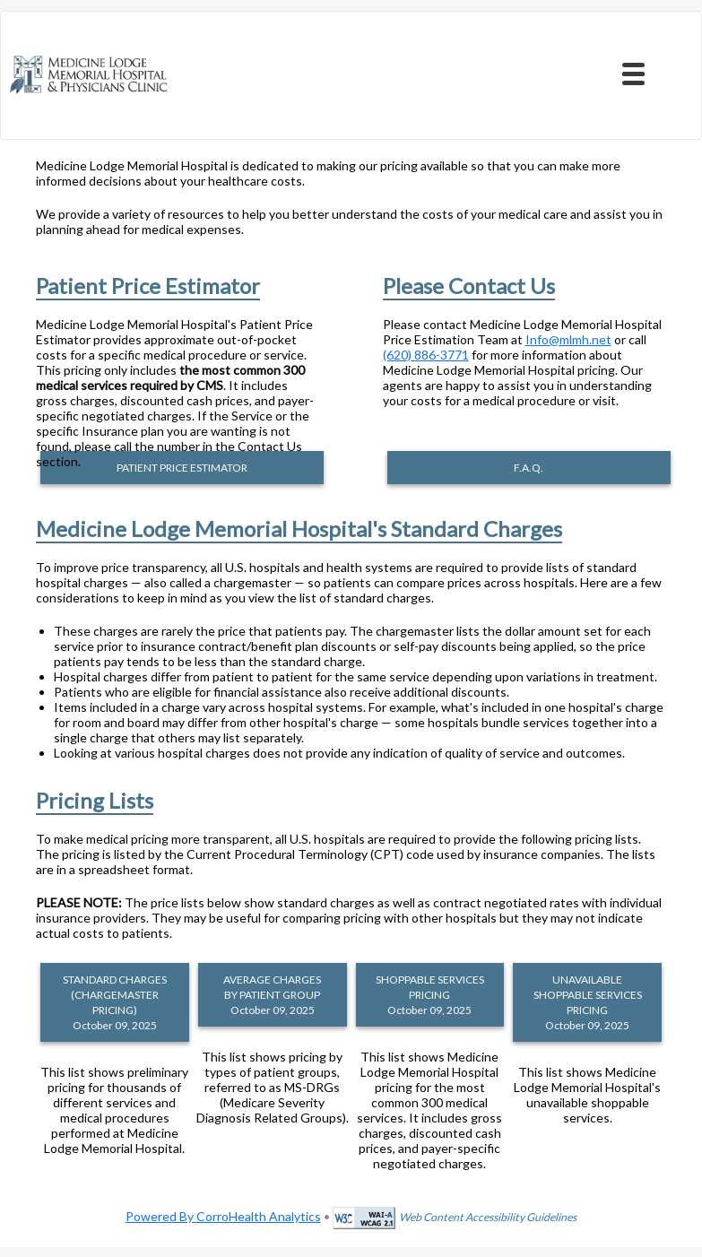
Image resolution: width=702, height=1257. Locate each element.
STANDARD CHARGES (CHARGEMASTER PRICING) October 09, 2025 (115, 1002)
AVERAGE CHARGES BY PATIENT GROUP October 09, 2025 (272, 995)
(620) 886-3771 (426, 354)
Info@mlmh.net (568, 339)
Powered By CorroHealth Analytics (223, 1216)
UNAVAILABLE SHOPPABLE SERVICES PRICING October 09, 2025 (587, 1002)
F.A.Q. (528, 467)
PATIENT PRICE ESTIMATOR (182, 467)
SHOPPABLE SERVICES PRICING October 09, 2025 (430, 995)
